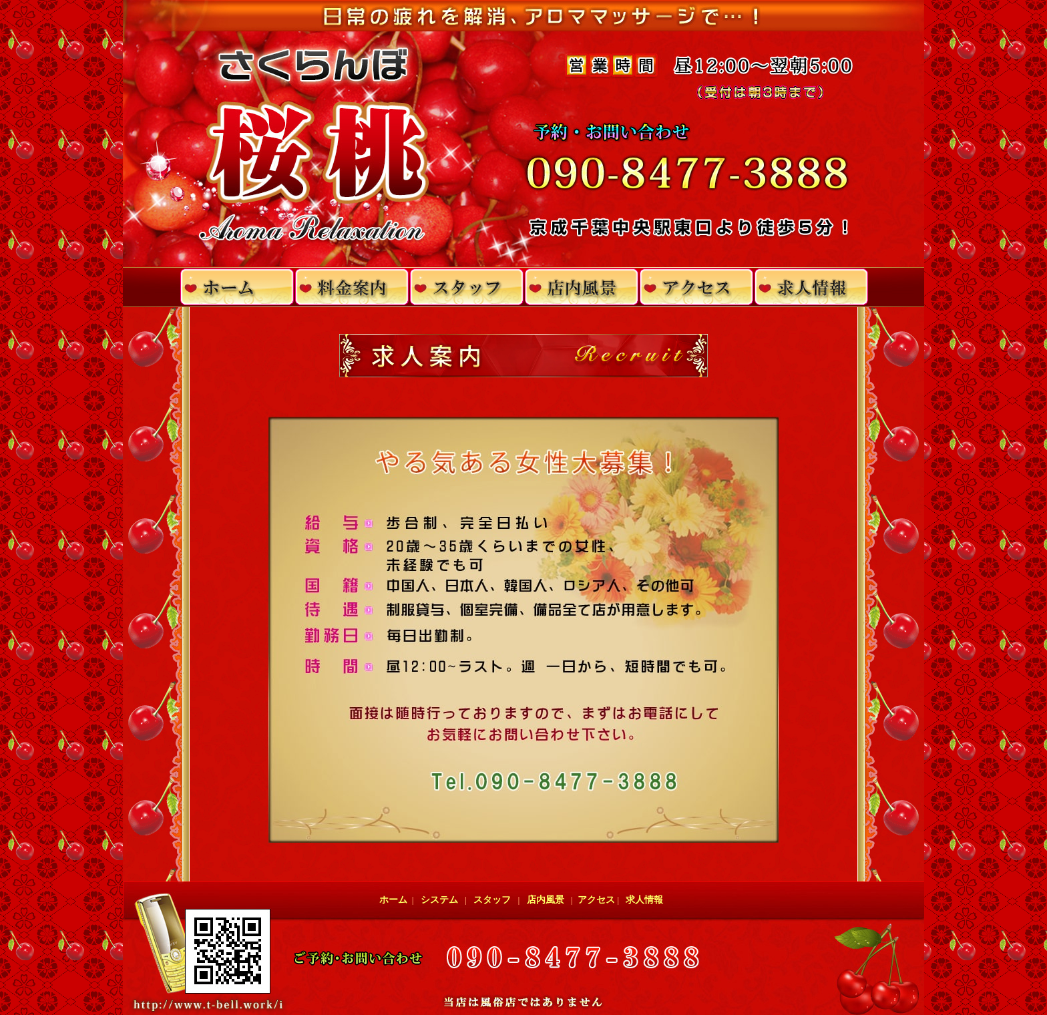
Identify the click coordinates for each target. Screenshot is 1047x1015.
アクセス (595, 900)
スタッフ (492, 900)
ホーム (395, 900)
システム (439, 900)
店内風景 (545, 900)
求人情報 (644, 900)
